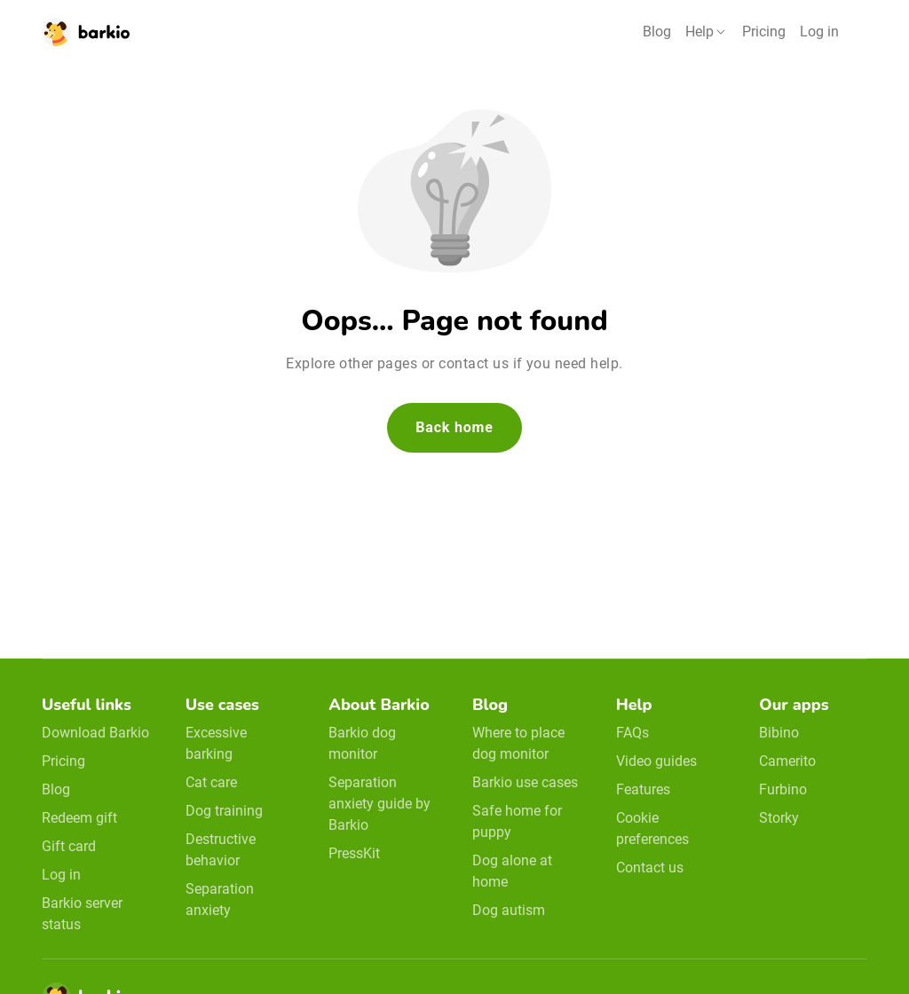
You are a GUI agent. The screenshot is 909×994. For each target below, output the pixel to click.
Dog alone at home (512, 871)
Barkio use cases (525, 782)
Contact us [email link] (650, 867)
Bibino (779, 732)
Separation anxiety (220, 899)
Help (699, 31)
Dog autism (508, 910)
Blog (657, 31)
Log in (819, 31)
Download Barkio (95, 732)
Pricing (764, 31)
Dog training (224, 810)
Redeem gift (79, 817)
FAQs (632, 732)
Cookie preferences (652, 828)
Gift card (69, 846)
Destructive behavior (221, 850)
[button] (706, 32)
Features (643, 789)
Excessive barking (216, 743)
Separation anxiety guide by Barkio (379, 803)
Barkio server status (82, 914)
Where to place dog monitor (518, 743)
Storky (779, 817)
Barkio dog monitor (362, 743)
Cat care (211, 782)
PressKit (354, 853)
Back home (454, 427)
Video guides (656, 761)
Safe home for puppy (517, 821)
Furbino (783, 789)
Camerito (787, 761)
